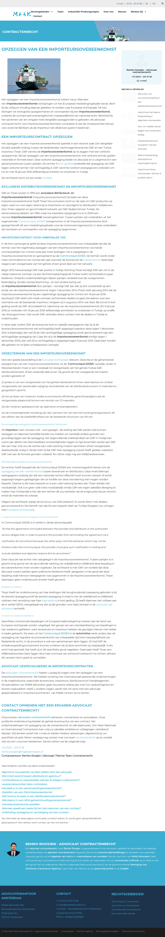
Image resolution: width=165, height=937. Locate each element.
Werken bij (138, 11)
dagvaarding (49, 600)
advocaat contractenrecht (43, 848)
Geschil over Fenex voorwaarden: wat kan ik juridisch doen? (149, 173)
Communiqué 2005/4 (32, 221)
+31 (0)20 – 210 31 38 (12, 747)
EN (154, 4)
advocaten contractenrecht (21, 672)
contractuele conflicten (127, 860)
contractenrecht (85, 737)
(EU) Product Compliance (125, 901)
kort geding (66, 163)
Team (60, 11)
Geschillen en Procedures (125, 905)
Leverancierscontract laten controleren (24, 784)
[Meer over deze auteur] (142, 60)
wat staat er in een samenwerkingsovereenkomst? (31, 788)
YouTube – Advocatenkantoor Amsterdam (78, 909)
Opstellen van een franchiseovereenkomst (26, 792)
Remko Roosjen (72, 848)
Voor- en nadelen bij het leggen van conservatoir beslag (149, 130)
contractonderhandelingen (111, 852)
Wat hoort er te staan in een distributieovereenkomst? (33, 796)
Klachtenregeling (84, 931)
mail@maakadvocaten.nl (72, 904)
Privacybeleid (67, 931)
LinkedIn (124, 868)
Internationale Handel (123, 913)
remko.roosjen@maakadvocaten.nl (22, 751)
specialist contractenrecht (61, 852)
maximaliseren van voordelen (92, 856)
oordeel (47, 178)
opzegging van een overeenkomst (22, 471)
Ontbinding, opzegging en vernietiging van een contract (34, 812)
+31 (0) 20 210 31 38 (68, 900)
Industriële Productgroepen (83, 11)
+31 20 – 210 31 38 (134, 4)
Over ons (108, 11)
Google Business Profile (69, 913)
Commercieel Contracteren (126, 909)
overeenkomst (92, 260)
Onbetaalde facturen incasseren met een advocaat (148, 145)
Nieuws (122, 11)
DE (146, 4)
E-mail (120, 4)
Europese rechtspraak (55, 359)
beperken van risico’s (62, 856)
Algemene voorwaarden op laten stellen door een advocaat (36, 772)
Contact (37, 16)
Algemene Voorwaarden (46, 931)
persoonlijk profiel (103, 868)
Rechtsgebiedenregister (107, 931)
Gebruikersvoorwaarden (133, 931)
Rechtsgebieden (42, 11)
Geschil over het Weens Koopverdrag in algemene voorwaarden (149, 116)
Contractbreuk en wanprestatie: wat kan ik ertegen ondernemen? (40, 780)
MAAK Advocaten (140, 856)
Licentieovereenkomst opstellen (20, 804)
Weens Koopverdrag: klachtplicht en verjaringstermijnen (148, 159)
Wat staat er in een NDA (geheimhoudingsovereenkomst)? (36, 800)
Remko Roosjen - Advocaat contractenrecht (142, 71)
